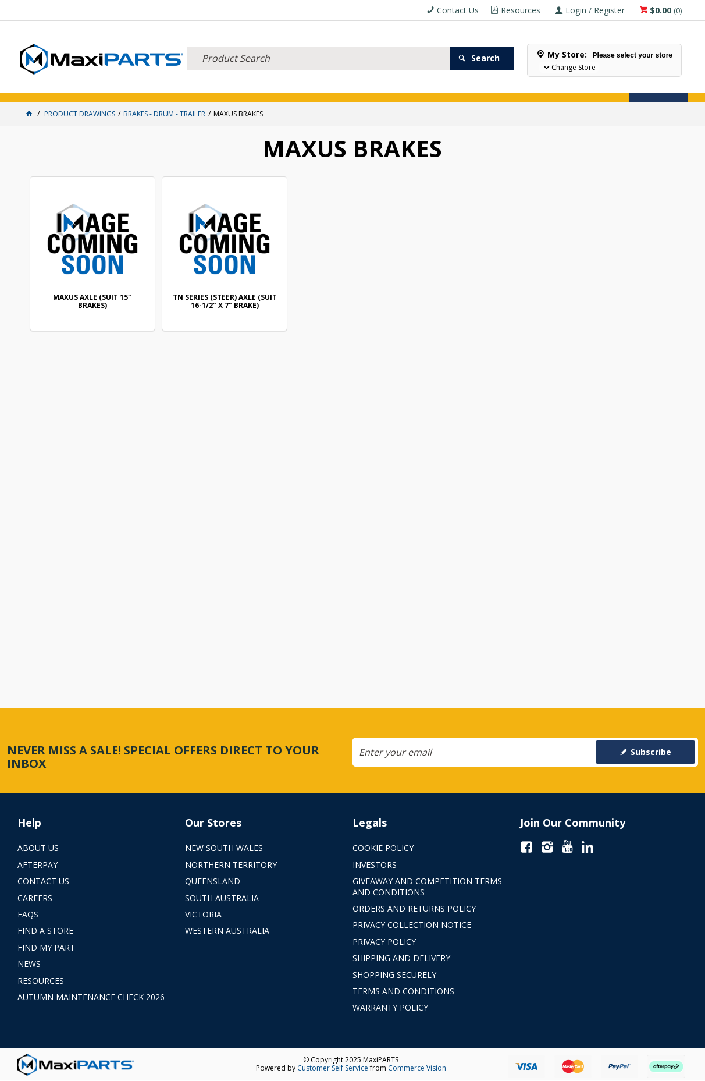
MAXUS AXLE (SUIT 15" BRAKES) (92, 301)
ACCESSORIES (44, 86)
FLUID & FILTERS (148, 86)
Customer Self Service (332, 1068)
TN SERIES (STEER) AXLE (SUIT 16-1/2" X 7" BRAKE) (225, 301)
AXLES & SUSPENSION (279, 86)
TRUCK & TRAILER (209, 86)
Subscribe (651, 751)
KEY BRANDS (340, 86)
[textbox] (318, 43)
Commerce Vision (417, 1068)
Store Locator (437, 86)
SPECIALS (385, 86)
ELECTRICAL (94, 86)
